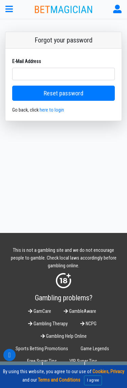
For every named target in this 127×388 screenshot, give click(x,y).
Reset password (63, 93)
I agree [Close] (93, 380)
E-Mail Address (26, 61)
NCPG (88, 324)
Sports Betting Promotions (42, 349)
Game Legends (95, 349)
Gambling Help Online (64, 336)
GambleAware (80, 311)
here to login (52, 110)
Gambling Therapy (48, 324)
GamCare (39, 311)
